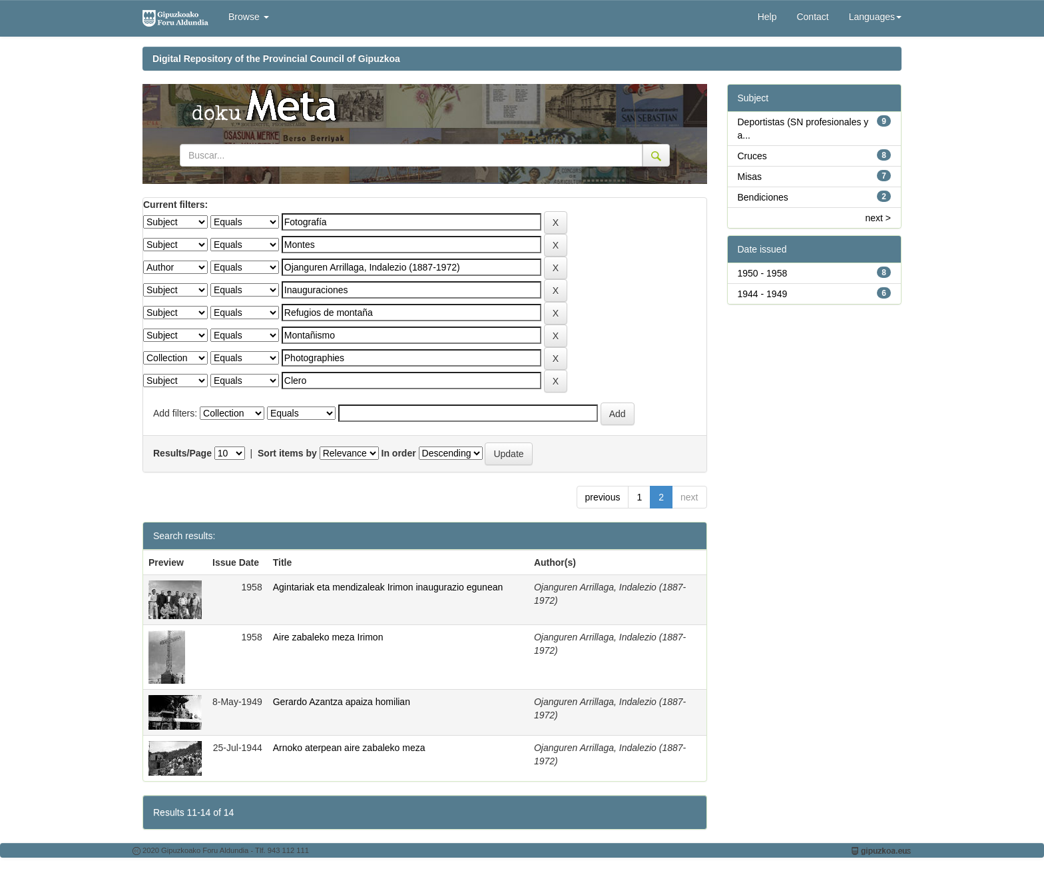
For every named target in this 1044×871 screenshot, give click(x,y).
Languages (875, 16)
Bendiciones (763, 197)
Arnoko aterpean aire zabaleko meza (349, 747)
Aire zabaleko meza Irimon (328, 637)
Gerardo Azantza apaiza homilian (341, 701)
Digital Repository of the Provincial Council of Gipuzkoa (276, 58)
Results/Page (182, 453)
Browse (248, 16)
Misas (750, 176)
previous (603, 497)
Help (767, 16)
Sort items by (287, 453)
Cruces (752, 156)
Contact (812, 16)
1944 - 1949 (763, 294)
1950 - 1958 (763, 273)
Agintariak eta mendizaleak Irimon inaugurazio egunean (388, 587)
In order (399, 453)
